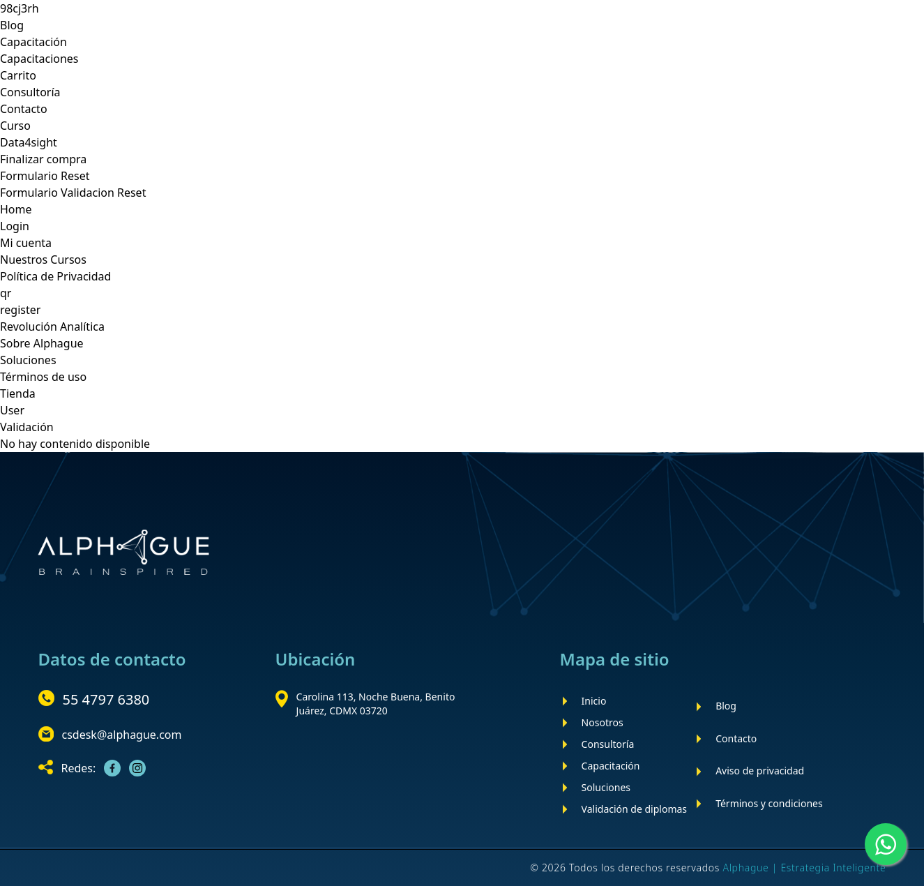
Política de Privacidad (55, 276)
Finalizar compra (43, 159)
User (12, 410)
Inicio (594, 700)
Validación (27, 427)
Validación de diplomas (634, 809)
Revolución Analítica (52, 326)
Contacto (23, 109)
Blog (12, 25)
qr (5, 293)
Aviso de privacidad (759, 770)
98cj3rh (19, 8)
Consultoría (30, 92)
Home (16, 209)
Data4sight (28, 142)
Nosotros (602, 722)
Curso (15, 125)
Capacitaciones (39, 58)
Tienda (18, 393)
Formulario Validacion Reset (73, 192)
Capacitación (33, 42)
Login (14, 226)
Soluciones (28, 360)
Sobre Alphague (42, 343)
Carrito (18, 75)
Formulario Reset (45, 175)
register (20, 309)
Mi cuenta (26, 242)
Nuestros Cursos (43, 259)
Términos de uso (43, 376)
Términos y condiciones (769, 803)
